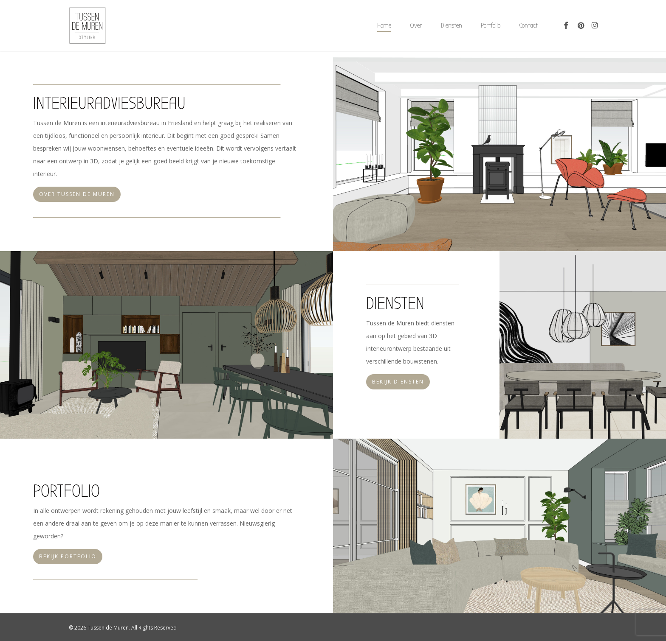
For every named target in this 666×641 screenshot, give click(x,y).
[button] (77, 194)
